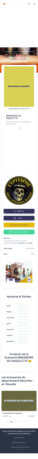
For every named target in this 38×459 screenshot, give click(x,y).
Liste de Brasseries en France (20, 447)
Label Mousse (19, 438)
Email (19, 218)
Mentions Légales (19, 442)
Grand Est (16, 51)
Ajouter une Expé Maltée (19, 232)
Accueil (7, 51)
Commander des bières (19, 225)
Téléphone (19, 211)
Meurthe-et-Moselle (28, 51)
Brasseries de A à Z (20, 450)
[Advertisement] (19, 27)
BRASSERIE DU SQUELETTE (19, 59)
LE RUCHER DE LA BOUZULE (12, 413)
